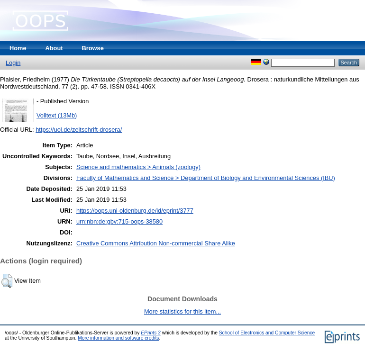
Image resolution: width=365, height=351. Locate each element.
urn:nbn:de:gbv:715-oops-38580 (119, 221)
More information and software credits (118, 338)
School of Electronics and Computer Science (267, 332)
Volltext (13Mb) (56, 115)
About (54, 48)
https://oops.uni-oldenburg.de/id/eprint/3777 (134, 210)
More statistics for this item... (182, 311)
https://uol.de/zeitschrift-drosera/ (79, 129)
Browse (93, 48)
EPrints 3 (151, 332)
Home (18, 48)
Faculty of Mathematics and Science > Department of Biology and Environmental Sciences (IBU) (205, 177)
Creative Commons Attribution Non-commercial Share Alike (155, 243)
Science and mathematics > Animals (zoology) (138, 167)
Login (13, 62)
